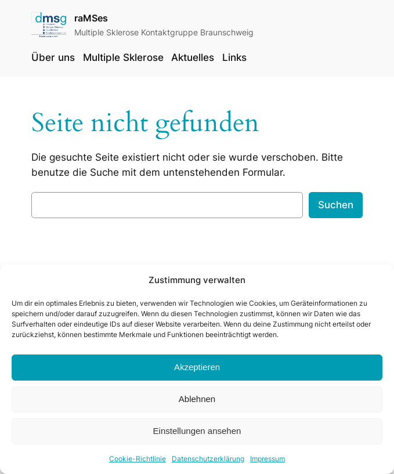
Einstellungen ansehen (197, 436)
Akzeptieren (197, 372)
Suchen (335, 205)
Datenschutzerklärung (208, 463)
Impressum (267, 463)
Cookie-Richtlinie (137, 463)
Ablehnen (197, 404)
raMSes (91, 18)
